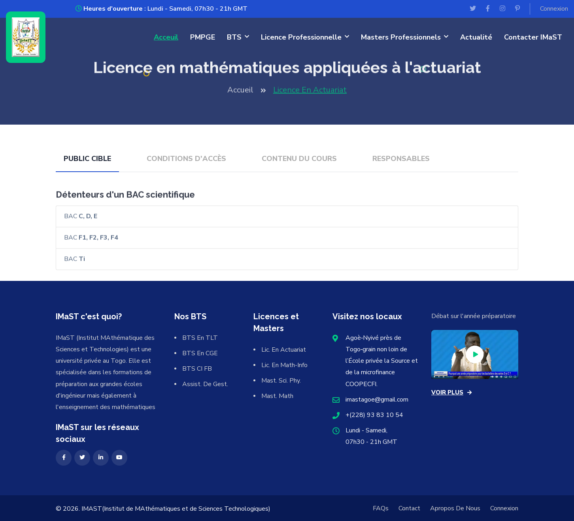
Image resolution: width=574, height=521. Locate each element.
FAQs (381, 508)
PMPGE (202, 37)
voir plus (451, 392)
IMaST (91, 508)
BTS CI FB (197, 368)
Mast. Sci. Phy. (281, 380)
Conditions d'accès (186, 158)
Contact (409, 508)
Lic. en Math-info (284, 365)
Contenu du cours (299, 158)
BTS (234, 37)
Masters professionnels (401, 37)
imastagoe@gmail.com (377, 399)
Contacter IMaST (533, 37)
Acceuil (166, 37)
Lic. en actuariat (283, 349)
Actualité (476, 37)
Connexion (554, 8)
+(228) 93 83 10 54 (374, 415)
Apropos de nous (455, 508)
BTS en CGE (200, 353)
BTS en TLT (200, 337)
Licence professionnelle (301, 37)
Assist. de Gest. (205, 384)
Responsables (401, 158)
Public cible (87, 158)
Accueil (240, 92)
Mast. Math (277, 396)
